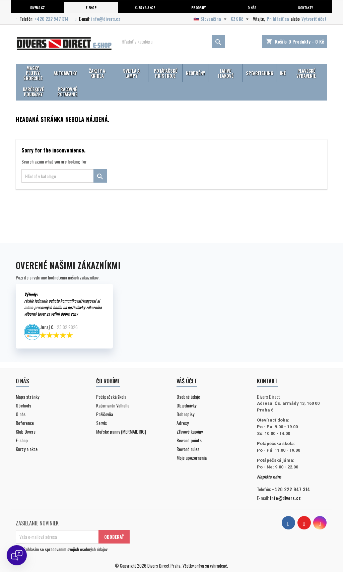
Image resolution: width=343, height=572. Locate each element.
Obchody (23, 405)
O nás (252, 7)
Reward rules (188, 448)
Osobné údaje (188, 396)
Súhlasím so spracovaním (66, 549)
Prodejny (198, 7)
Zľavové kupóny (190, 431)
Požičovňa (104, 414)
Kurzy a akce (27, 448)
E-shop (91, 7)
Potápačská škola (111, 396)
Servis (101, 422)
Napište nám (269, 477)
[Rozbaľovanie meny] (240, 18)
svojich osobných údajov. (88, 549)
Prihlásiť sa (278, 18)
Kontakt (267, 381)
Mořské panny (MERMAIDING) (121, 431)
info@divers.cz (105, 18)
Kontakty (305, 7)
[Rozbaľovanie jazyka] (211, 18)
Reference (25, 422)
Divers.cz (37, 7)
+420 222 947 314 (52, 18)
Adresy (183, 422)
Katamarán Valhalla (112, 405)
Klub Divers (26, 431)
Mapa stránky (27, 396)
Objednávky (186, 405)
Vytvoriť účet (314, 18)
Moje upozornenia (192, 457)
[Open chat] (17, 555)
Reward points (189, 440)
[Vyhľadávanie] (171, 41)
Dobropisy (185, 414)
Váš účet (187, 381)
